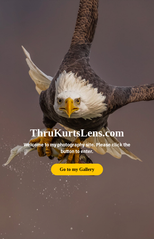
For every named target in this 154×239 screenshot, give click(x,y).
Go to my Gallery (77, 169)
